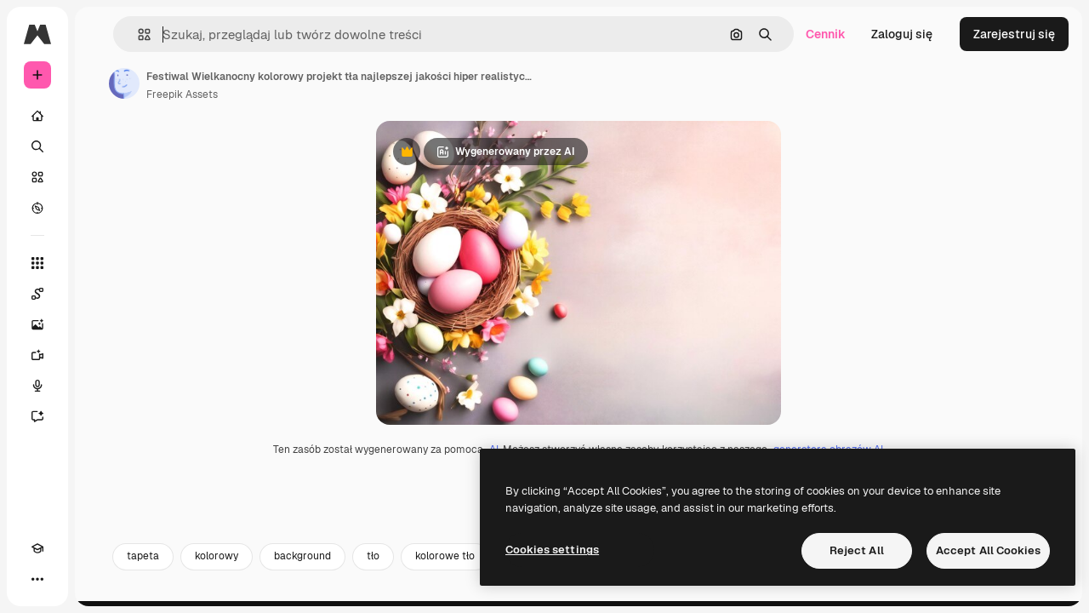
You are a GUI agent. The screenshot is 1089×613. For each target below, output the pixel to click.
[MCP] (98, 579)
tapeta (272, 593)
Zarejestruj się (1014, 34)
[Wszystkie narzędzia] (102, 263)
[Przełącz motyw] (68, 579)
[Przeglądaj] (102, 207)
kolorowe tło (574, 593)
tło (502, 593)
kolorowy (346, 593)
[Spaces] (102, 293)
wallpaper (736, 593)
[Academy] (37, 579)
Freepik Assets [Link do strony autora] (311, 94)
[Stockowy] (102, 177)
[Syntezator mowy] (102, 385)
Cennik (826, 34)
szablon (658, 593)
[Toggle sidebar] (166, 34)
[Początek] (102, 115)
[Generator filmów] (102, 355)
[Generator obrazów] (102, 324)
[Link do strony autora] (253, 83)
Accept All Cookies (988, 550)
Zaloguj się (901, 34)
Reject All (857, 550)
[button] (262, 34)
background (431, 593)
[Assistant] (102, 416)
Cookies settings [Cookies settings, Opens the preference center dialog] (552, 549)
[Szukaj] (102, 146)
